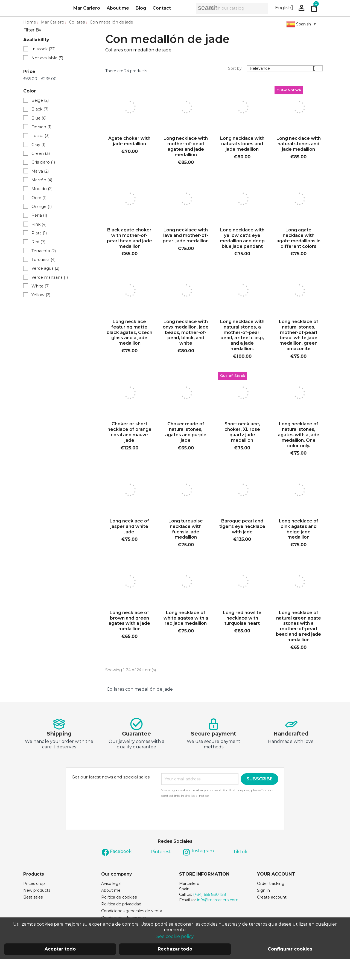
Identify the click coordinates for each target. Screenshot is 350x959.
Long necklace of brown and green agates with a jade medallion (129, 621)
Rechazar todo (175, 949)
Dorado (41, 128)
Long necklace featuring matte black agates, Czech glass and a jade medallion (129, 333)
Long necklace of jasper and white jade (129, 527)
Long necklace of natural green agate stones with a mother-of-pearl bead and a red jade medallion (298, 627)
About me (118, 8)
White (40, 287)
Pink (38, 225)
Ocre (38, 198)
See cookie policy (175, 936)
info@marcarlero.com (217, 901)
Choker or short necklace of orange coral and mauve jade (129, 433)
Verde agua (45, 269)
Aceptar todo (60, 949)
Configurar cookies (290, 949)
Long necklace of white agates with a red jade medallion (186, 619)
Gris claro (43, 163)
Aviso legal (111, 884)
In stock (43, 50)
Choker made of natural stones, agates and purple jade (185, 433)
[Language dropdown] (286, 8)
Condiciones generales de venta (131, 911)
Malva (40, 172)
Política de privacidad (121, 905)
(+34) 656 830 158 (209, 895)
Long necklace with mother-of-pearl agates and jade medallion (186, 147)
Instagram (203, 852)
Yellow (40, 295)
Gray (38, 145)
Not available (47, 59)
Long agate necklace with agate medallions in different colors (298, 239)
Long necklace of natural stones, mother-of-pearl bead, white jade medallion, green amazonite (298, 336)
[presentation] (207, 814)
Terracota (43, 251)
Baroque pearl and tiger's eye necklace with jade (242, 527)
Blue (38, 119)
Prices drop (34, 884)
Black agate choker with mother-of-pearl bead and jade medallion (129, 239)
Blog (141, 8)
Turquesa (43, 260)
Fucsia (40, 137)
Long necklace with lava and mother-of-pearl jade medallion (186, 236)
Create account (272, 898)
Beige (40, 101)
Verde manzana (49, 278)
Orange (41, 207)
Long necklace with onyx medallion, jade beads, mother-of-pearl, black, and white (186, 333)
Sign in (263, 891)
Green (40, 154)
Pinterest (161, 852)
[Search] (232, 8)
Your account (276, 875)
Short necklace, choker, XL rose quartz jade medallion (242, 433)
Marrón (41, 181)
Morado (41, 189)
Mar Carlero (86, 8)
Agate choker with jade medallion (129, 142)
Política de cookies (119, 898)
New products (36, 891)
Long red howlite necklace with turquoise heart (242, 619)
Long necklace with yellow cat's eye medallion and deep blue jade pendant (242, 239)
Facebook (121, 852)
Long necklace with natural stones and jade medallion (242, 145)
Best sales (33, 898)
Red (38, 242)
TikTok (240, 852)
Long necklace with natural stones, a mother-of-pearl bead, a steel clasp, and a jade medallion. (242, 336)
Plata (39, 234)
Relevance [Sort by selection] (285, 69)
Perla (39, 216)
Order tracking (270, 884)
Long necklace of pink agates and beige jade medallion (298, 530)
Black (39, 110)
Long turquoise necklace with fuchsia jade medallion (185, 530)
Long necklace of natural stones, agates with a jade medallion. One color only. (298, 436)
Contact (162, 8)
